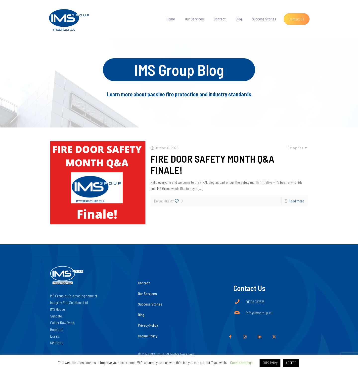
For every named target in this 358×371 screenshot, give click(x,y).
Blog (141, 314)
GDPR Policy (270, 363)
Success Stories (150, 304)
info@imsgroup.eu (259, 312)
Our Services (147, 293)
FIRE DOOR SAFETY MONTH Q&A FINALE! (212, 164)
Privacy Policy (148, 325)
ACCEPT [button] (291, 363)
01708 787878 (255, 302)
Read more (296, 201)
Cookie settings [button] (241, 362)
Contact (144, 283)
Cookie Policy (147, 336)
